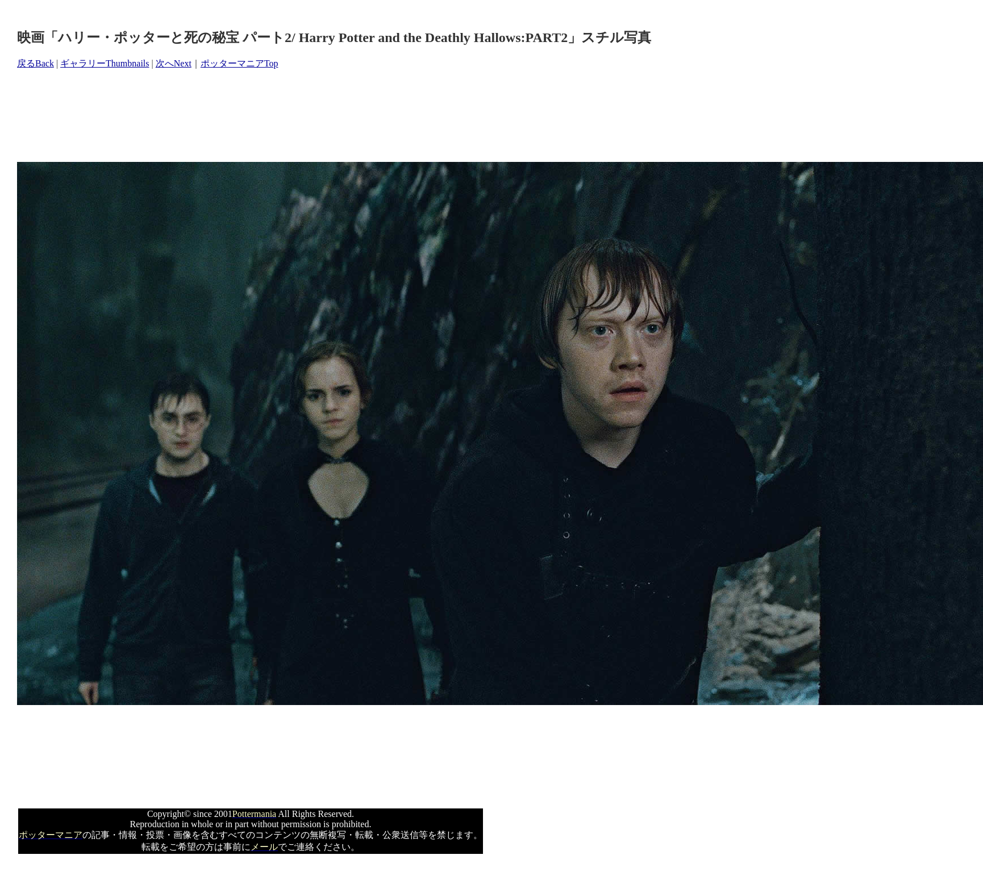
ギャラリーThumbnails (104, 63)
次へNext (173, 63)
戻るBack (35, 63)
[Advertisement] (224, 115)
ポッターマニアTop (239, 63)
